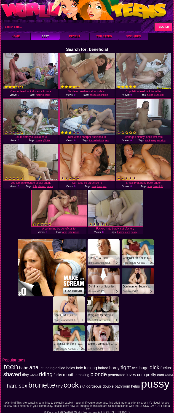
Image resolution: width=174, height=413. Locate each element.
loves (157, 94)
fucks (105, 94)
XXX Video (133, 36)
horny (39, 140)
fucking (40, 94)
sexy (153, 140)
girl (162, 94)
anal (94, 186)
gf (44, 140)
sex (107, 140)
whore (100, 140)
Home (16, 36)
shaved (42, 186)
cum (127, 232)
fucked (98, 94)
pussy (134, 232)
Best (45, 36)
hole (99, 186)
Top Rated (104, 36)
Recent (74, 36)
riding (76, 232)
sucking (161, 140)
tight (35, 186)
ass (92, 94)
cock (47, 94)
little (47, 140)
